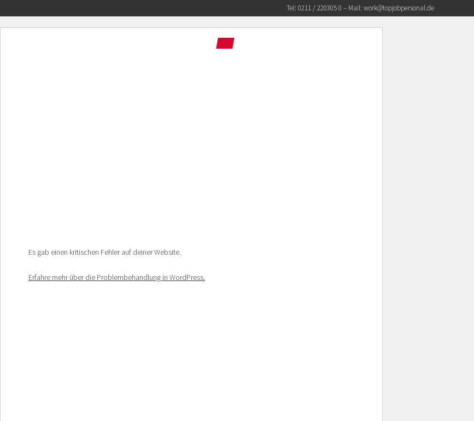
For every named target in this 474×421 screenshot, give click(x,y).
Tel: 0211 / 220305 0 (314, 8)
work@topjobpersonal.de (399, 8)
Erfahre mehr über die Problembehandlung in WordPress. (116, 277)
